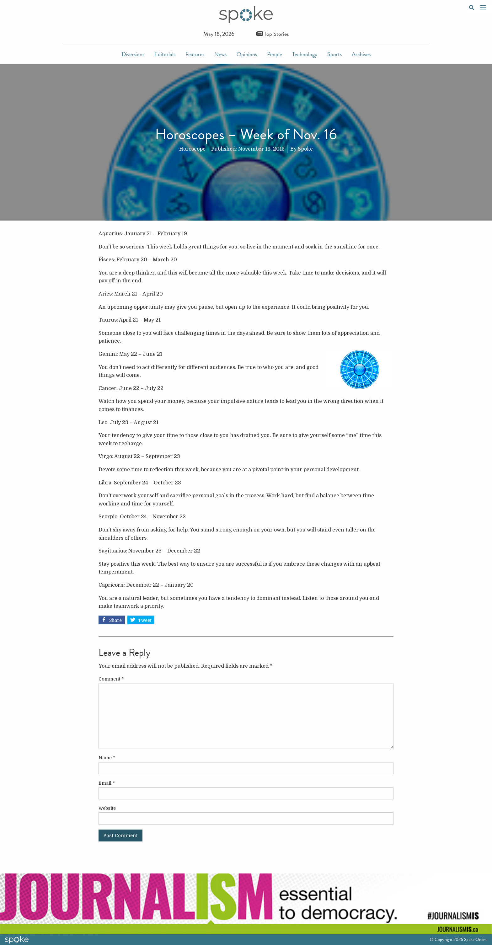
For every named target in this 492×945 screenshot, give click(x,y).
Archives (361, 54)
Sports (334, 54)
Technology (304, 54)
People (274, 54)
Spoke (305, 149)
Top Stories (272, 33)
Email (107, 783)
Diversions (133, 54)
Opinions (247, 54)
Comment (111, 678)
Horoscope (192, 149)
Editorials (164, 54)
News (220, 54)
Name (107, 757)
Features (194, 54)
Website (107, 808)
